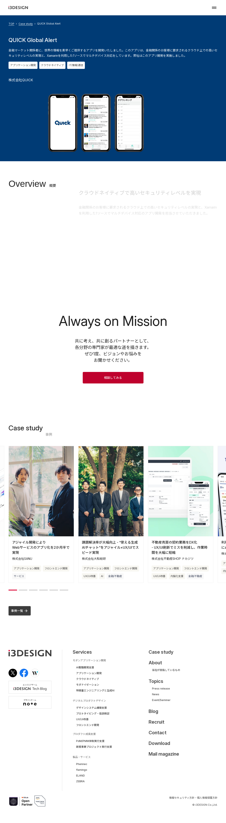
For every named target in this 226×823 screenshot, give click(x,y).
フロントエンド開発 (56, 572)
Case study (26, 23)
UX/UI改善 (90, 580)
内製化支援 (177, 580)
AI (102, 580)
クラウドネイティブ (52, 65)
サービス (19, 580)
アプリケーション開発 (23, 65)
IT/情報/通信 (76, 65)
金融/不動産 (115, 580)
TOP (11, 23)
